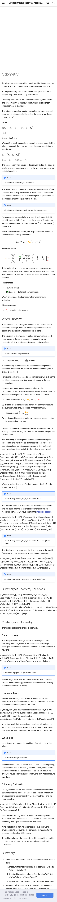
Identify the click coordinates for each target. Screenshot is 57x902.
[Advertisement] (28, 42)
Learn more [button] (23, 898)
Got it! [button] (45, 895)
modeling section (43, 512)
